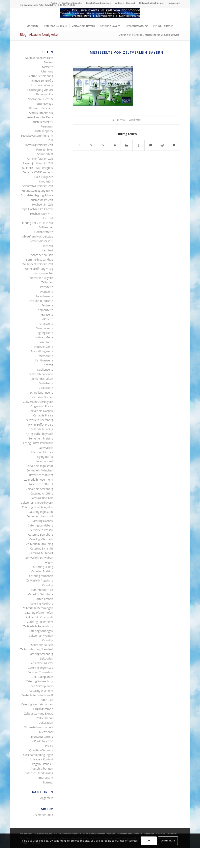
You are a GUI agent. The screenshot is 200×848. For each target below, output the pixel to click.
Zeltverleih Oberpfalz (39, 617)
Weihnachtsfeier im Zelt (37, 264)
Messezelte (46, 356)
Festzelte (47, 305)
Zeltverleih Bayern (41, 278)
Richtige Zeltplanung (40, 76)
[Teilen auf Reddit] (162, 145)
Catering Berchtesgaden (37, 507)
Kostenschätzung (42, 85)
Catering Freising (42, 571)
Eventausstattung (42, 736)
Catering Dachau (42, 521)
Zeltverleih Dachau (41, 411)
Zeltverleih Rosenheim (38, 479)
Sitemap (48, 782)
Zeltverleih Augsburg (39, 580)
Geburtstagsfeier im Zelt (37, 186)
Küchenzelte (45, 369)
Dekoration (46, 722)
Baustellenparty (43, 131)
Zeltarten (47, 282)
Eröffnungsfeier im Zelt (38, 145)
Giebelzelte (46, 383)
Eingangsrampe (43, 709)
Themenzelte (44, 310)
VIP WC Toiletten (42, 741)
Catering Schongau (41, 631)
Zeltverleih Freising (41, 438)
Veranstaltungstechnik (38, 727)
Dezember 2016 (43, 815)
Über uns (47, 71)
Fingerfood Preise (41, 406)
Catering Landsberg (40, 525)
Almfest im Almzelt (41, 113)
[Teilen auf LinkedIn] (126, 145)
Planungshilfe (44, 94)
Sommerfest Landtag (39, 259)
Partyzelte (46, 287)
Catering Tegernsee (40, 667)
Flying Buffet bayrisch (39, 434)
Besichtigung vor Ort (40, 90)
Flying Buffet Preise (40, 424)
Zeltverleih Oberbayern (38, 402)
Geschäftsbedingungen (98, 2)
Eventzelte (46, 292)
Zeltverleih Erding (41, 429)
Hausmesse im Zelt (40, 200)
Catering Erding (43, 567)
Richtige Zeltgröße (41, 80)
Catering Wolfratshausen (37, 704)
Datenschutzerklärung (151, 2)
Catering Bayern (42, 397)
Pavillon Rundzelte (41, 301)
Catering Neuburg (41, 603)
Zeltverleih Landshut (40, 516)
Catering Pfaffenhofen (39, 612)
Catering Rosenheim (40, 622)
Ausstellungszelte (42, 351)
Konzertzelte (45, 342)
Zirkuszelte (46, 388)
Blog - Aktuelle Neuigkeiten (40, 34)
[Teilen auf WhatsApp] (103, 145)
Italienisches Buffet (40, 484)
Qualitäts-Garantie (72, 2)
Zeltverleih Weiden (41, 635)
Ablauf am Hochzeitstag (37, 236)
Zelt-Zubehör (44, 718)
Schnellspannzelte (41, 392)
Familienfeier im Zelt (40, 158)
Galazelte (47, 314)
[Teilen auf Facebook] (79, 145)
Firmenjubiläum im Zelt (38, 163)
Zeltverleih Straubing (39, 544)
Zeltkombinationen (40, 374)
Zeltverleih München (39, 470)
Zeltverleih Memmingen (37, 608)
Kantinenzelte (44, 360)
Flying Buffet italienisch (38, 443)
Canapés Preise (43, 415)
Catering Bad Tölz (41, 498)
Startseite (47, 67)
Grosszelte (46, 323)
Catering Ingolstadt (40, 512)
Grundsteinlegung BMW (37, 190)
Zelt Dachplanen (42, 677)
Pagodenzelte (44, 296)
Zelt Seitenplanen (42, 686)
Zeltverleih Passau (41, 530)
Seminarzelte (44, 328)
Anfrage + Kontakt (125, 2)
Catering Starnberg (41, 654)
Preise (54, 2)
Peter (137, 120)
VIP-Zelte (47, 319)
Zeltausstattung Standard (36, 649)
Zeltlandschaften (42, 379)
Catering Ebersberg (40, 534)
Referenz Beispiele (41, 108)
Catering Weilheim (41, 691)
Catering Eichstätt (41, 548)
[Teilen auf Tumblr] (138, 145)
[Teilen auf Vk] (150, 145)
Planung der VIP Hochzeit (36, 223)
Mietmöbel (46, 732)
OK (149, 840)
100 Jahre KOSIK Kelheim (37, 172)
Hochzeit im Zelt (42, 204)
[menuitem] (54, 3)
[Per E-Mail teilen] (174, 145)
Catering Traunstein (40, 672)
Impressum (174, 2)
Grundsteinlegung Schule (36, 195)
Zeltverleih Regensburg (38, 626)
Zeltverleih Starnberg (39, 489)
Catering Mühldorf (41, 553)
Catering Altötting (41, 493)
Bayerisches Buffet (41, 475)
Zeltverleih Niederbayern (37, 502)
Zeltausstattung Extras (38, 713)
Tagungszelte (44, 333)
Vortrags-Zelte (44, 337)
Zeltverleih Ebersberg (39, 420)
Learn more (168, 840)
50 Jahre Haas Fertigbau (37, 168)
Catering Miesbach (41, 539)
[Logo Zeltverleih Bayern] (100, 14)
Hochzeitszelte (43, 347)
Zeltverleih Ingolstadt (39, 466)
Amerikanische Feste (39, 117)
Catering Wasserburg (39, 681)
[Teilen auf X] (91, 145)
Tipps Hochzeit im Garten (36, 209)
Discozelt (47, 365)
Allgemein (46, 798)
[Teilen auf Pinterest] (115, 145)
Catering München (41, 576)
